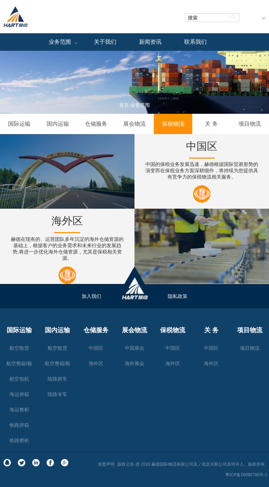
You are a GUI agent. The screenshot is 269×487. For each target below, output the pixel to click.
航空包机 (19, 379)
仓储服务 (96, 124)
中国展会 (134, 348)
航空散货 (19, 348)
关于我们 (105, 42)
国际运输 (19, 124)
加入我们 (91, 296)
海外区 (96, 363)
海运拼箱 (19, 394)
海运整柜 (19, 409)
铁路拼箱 (19, 425)
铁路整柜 (19, 440)
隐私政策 (177, 296)
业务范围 (60, 42)
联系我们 (195, 42)
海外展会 (134, 363)
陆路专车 (57, 394)
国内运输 (58, 124)
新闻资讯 (150, 42)
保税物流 (173, 124)
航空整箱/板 (19, 363)
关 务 (211, 124)
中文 (257, 17)
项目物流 (250, 124)
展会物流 (134, 124)
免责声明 (106, 464)
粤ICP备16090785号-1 (246, 474)
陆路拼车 (57, 379)
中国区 (96, 348)
